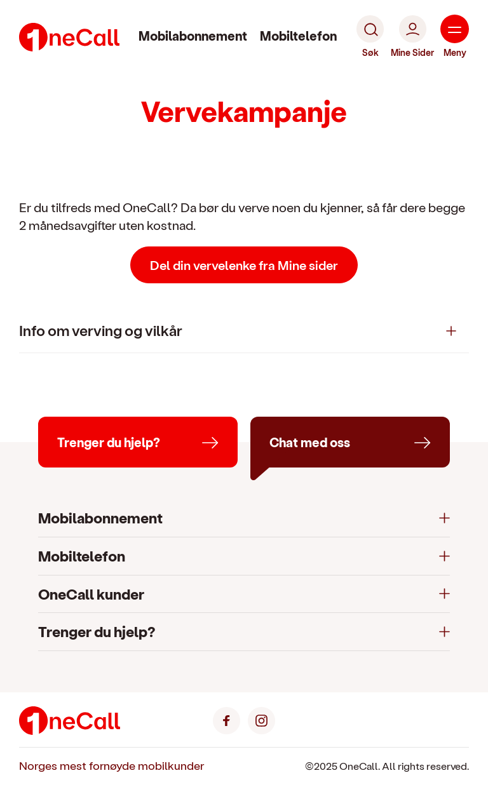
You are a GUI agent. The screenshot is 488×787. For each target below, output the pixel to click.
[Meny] (454, 37)
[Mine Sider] (412, 37)
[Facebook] (226, 719)
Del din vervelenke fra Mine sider (244, 264)
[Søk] (370, 37)
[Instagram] (261, 719)
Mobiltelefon (298, 35)
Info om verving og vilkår (100, 330)
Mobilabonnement (193, 35)
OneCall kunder (91, 593)
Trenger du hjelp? (97, 631)
